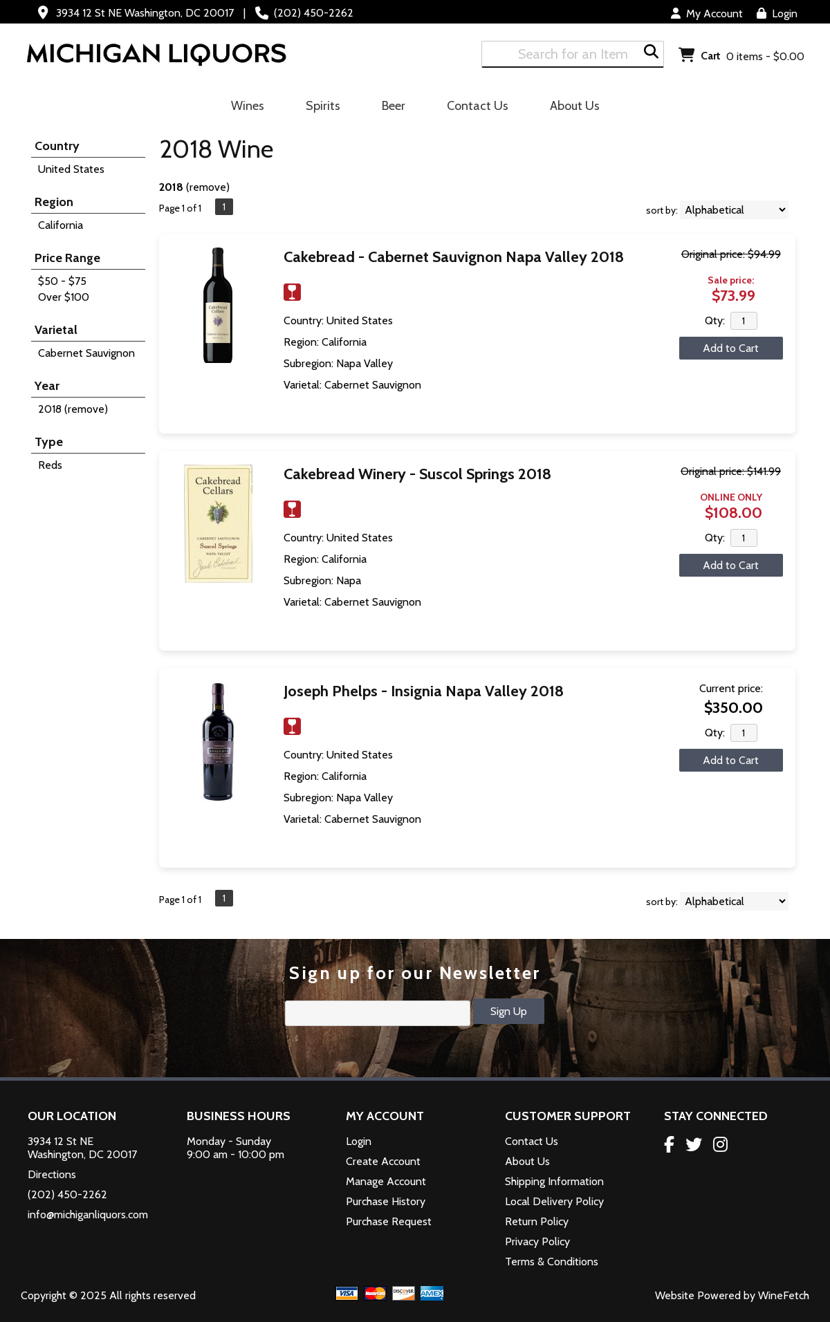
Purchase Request (389, 1221)
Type (49, 441)
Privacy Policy (537, 1241)
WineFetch (783, 1295)
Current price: (731, 688)
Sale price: (731, 280)
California (60, 225)
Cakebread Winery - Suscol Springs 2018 (417, 474)
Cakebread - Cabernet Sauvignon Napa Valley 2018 (454, 257)
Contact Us (477, 105)
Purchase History (385, 1201)
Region (54, 202)
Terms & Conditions (551, 1261)
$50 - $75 (62, 281)
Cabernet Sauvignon (86, 353)
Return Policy (537, 1221)
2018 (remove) (73, 409)
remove (208, 187)
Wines (243, 108)
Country (57, 145)
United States (71, 169)
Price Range (67, 258)
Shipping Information (554, 1181)
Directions (52, 1174)
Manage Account (386, 1181)
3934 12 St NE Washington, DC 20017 (145, 12)
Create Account (383, 1161)
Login (777, 13)
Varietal (56, 329)
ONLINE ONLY (731, 497)
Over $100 (63, 297)
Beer (389, 108)
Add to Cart (731, 348)
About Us (570, 108)
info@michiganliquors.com (88, 1214)
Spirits (318, 108)
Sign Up (508, 1011)
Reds (50, 465)
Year (47, 385)
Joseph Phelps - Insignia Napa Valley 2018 (424, 691)
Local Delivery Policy (554, 1201)
